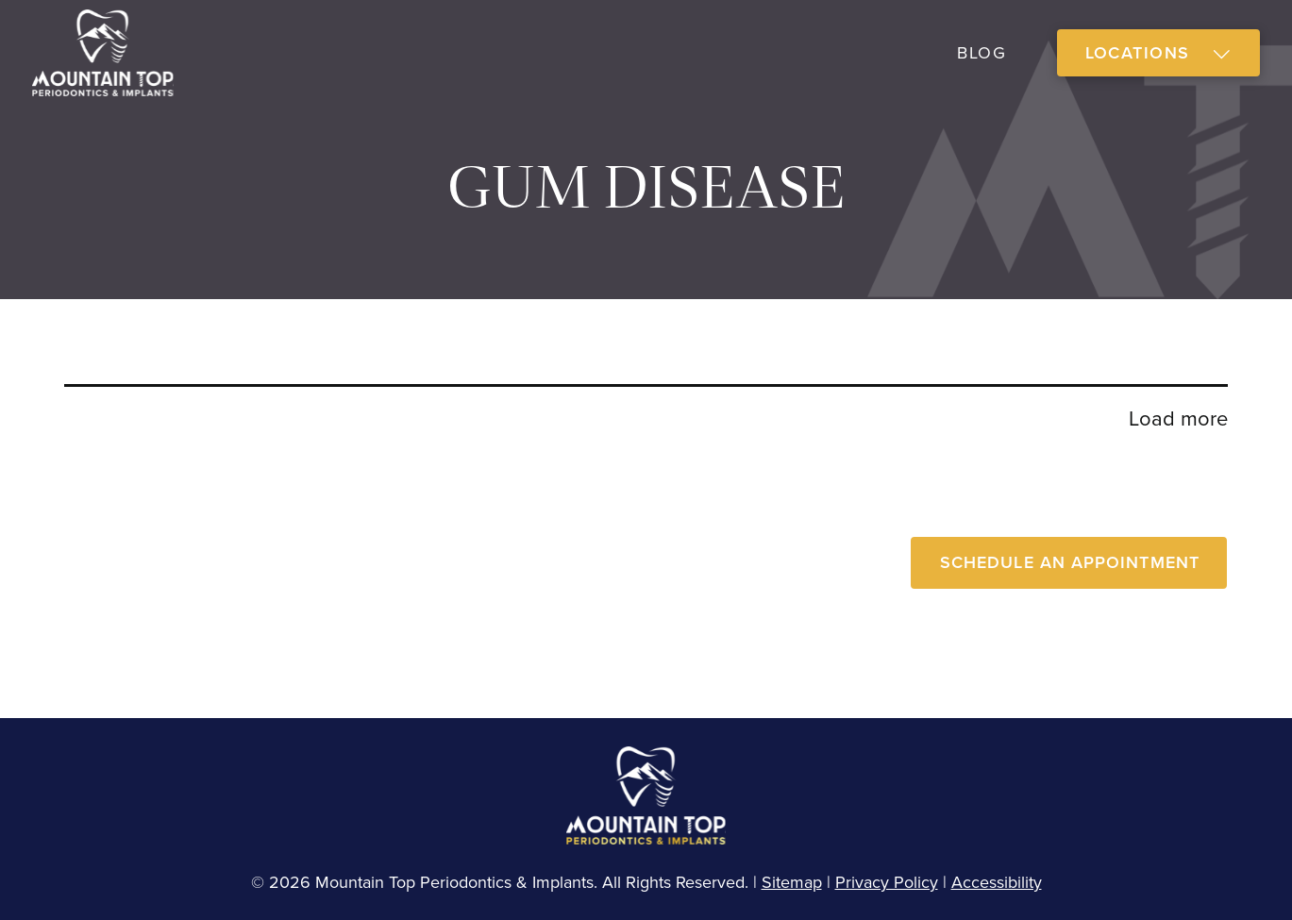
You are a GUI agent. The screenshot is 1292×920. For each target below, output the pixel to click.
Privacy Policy (886, 882)
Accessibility (996, 882)
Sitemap (792, 882)
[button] (1158, 53)
